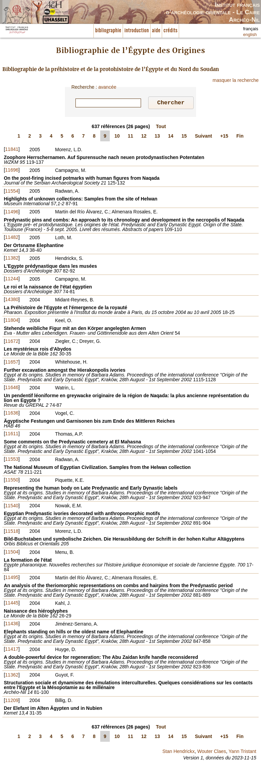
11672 (11, 342)
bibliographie (108, 30)
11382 (11, 259)
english (250, 34)
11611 (11, 434)
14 (171, 137)
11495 (11, 578)
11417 (11, 650)
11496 (11, 212)
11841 (11, 150)
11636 (11, 414)
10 (117, 137)
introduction (136, 30)
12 (144, 137)
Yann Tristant (242, 752)
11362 (11, 676)
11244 (11, 279)
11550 (11, 481)
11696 (11, 171)
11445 (11, 604)
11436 (11, 624)
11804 (11, 321)
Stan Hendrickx (178, 752)
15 (184, 137)
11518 (11, 532)
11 (130, 137)
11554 (11, 192)
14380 (11, 300)
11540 (11, 506)
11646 (11, 388)
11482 (11, 238)
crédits (170, 30)
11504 (11, 553)
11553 (11, 460)
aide (156, 30)
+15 (224, 137)
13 (157, 137)
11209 (11, 701)
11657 (11, 363)
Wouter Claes (211, 752)
